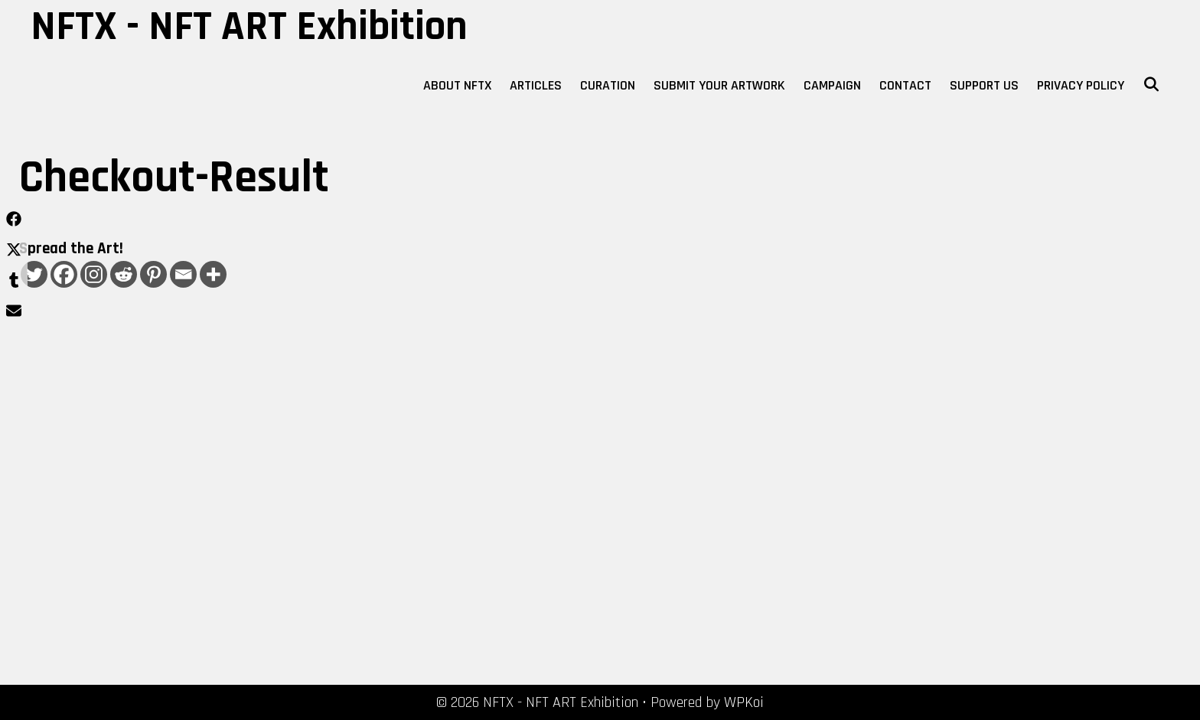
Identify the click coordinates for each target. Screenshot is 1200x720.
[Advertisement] (205, 501)
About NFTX (457, 85)
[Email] (183, 274)
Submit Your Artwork (719, 85)
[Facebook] (64, 274)
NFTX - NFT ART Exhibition (249, 27)
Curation (607, 85)
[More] (213, 274)
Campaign (832, 85)
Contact (905, 85)
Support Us (984, 85)
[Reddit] (123, 274)
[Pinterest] (153, 274)
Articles (536, 85)
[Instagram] (93, 274)
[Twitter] (34, 274)
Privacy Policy (1080, 85)
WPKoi (744, 702)
